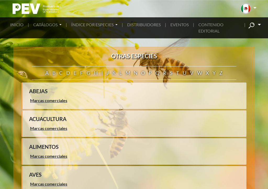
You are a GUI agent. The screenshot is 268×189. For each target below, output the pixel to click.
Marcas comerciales (48, 100)
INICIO (17, 24)
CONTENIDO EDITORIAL (211, 27)
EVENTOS (179, 24)
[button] (248, 8)
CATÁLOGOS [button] (45, 24)
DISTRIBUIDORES (144, 24)
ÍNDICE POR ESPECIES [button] (92, 24)
